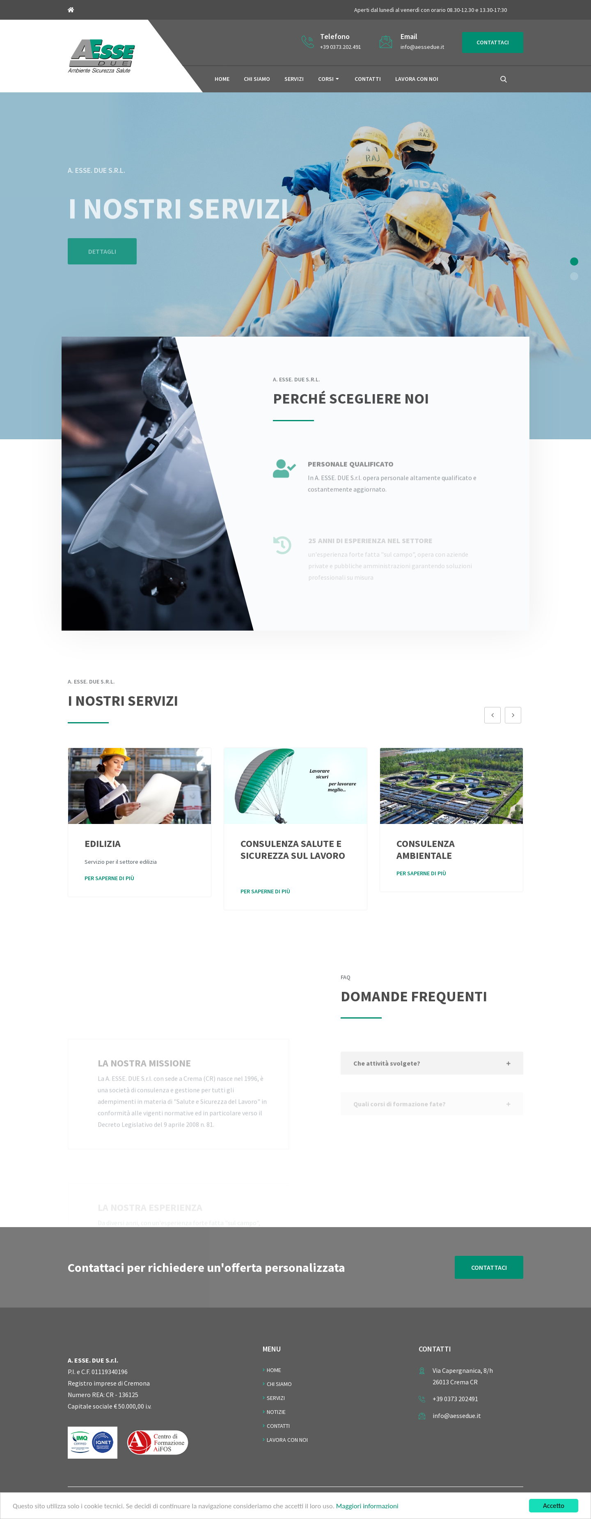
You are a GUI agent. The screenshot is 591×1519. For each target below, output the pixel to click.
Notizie (276, 1412)
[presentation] (492, 715)
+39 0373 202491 (455, 1399)
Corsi (326, 79)
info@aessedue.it (422, 46)
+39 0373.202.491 (340, 46)
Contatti (368, 79)
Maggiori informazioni (367, 1507)
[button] (574, 261)
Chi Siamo (279, 1384)
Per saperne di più (109, 878)
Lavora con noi (416, 79)
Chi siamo (257, 79)
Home (222, 79)
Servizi (294, 79)
